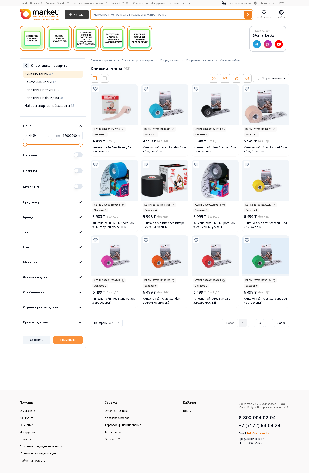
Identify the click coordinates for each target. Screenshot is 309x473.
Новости (25, 439)
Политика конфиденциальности (41, 446)
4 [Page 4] (269, 323)
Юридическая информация (38, 453)
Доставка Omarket (117, 418)
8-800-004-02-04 (257, 417)
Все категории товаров (137, 60)
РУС (284, 3)
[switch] (78, 154)
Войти (187, 411)
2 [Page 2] (251, 323)
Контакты (173, 3)
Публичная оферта (32, 460)
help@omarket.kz (258, 433)
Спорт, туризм (169, 60)
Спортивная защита (199, 60)
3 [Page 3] (260, 323)
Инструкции (158, 3)
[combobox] (271, 78)
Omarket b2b (113, 439)
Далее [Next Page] (281, 323)
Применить (68, 340)
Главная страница (103, 60)
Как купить (27, 418)
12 (106, 323)
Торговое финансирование (123, 425)
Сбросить (36, 340)
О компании (140, 3)
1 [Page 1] (243, 323)
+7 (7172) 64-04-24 (259, 425)
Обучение (26, 425)
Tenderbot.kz (113, 432)
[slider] (25, 145)
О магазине (27, 411)
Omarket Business (116, 411)
